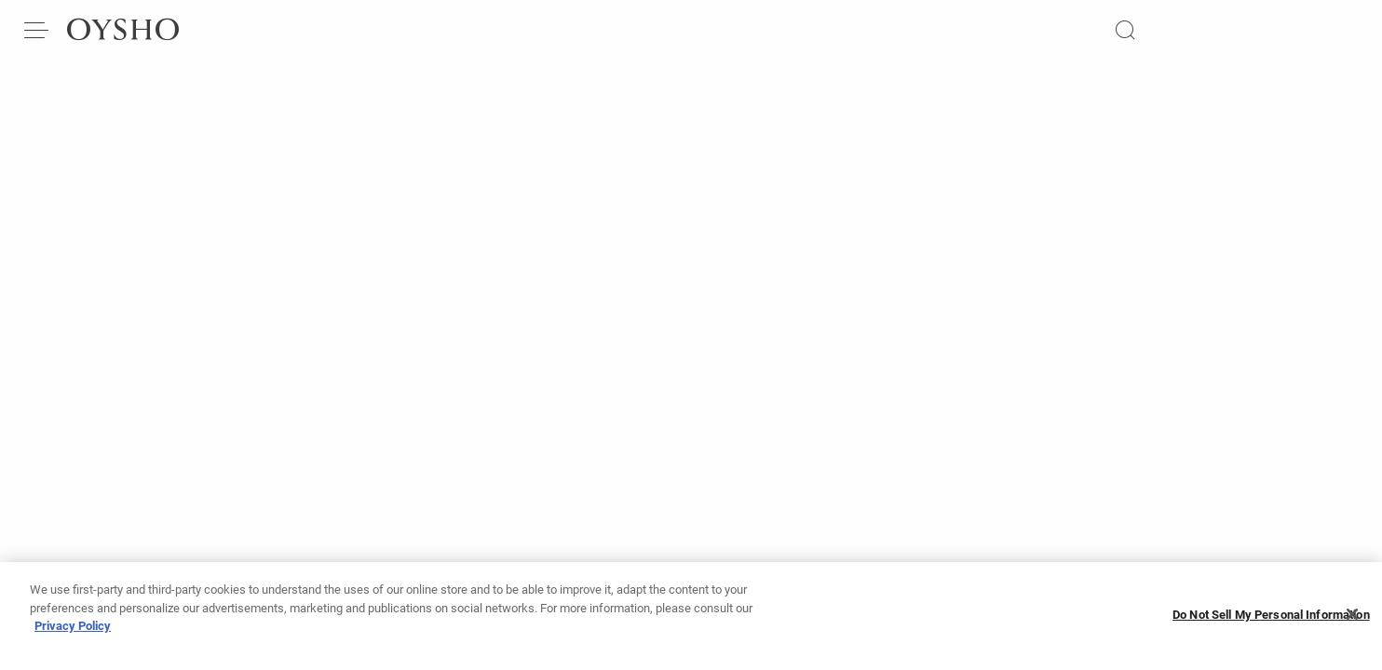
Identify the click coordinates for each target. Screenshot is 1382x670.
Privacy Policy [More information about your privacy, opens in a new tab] (72, 626)
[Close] (1352, 614)
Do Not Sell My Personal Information (1271, 615)
